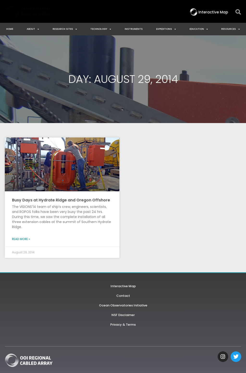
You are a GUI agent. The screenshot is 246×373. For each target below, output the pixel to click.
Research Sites (65, 29)
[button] (238, 12)
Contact (123, 295)
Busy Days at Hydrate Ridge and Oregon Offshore (61, 200)
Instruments (134, 29)
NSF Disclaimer (123, 315)
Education (199, 29)
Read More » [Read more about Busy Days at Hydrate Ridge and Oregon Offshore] (21, 239)
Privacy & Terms (123, 324)
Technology (100, 29)
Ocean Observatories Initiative (123, 305)
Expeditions (166, 29)
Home (9, 29)
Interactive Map (123, 286)
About (33, 29)
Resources (230, 29)
